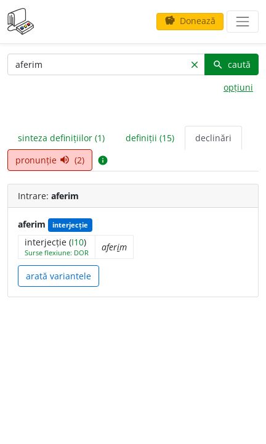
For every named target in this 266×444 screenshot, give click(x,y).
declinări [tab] (213, 138)
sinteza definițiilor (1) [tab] (61, 138)
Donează (190, 21)
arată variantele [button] (58, 276)
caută (231, 64)
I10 (77, 242)
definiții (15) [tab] (150, 138)
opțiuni (238, 87)
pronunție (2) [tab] (49, 160)
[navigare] (243, 21)
